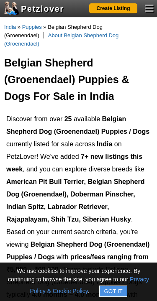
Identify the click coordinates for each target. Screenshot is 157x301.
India (10, 27)
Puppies (32, 27)
